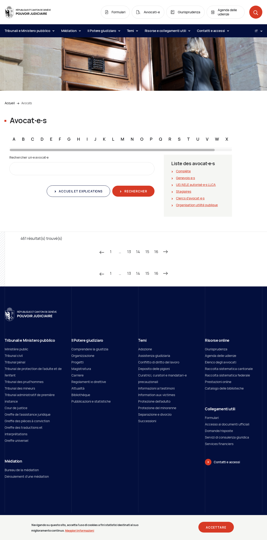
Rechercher (135, 191)
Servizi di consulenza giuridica (227, 437)
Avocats (26, 103)
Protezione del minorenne (157, 408)
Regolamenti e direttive (88, 382)
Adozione (145, 349)
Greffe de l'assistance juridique (27, 414)
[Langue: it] (256, 30)
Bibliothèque (80, 395)
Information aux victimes (156, 395)
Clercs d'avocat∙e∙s (190, 198)
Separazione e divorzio (155, 414)
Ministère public (16, 349)
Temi (132, 30)
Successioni (147, 421)
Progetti (77, 362)
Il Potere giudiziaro (104, 30)
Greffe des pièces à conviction (27, 421)
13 (129, 251)
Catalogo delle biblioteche (224, 388)
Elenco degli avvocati (220, 362)
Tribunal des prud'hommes (24, 382)
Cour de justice (16, 408)
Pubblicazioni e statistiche (91, 401)
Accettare (216, 529)
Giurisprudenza (216, 349)
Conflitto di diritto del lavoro (158, 362)
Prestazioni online (218, 382)
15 (147, 251)
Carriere (77, 375)
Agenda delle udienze (220, 355)
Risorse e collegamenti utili (167, 30)
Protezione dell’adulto (154, 401)
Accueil (10, 103)
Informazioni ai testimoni (156, 388)
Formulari (212, 417)
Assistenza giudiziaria (154, 355)
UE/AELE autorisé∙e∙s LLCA (196, 184)
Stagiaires (183, 191)
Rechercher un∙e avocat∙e (29, 157)
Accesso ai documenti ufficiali (227, 424)
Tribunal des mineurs (20, 388)
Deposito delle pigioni (154, 368)
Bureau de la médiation (22, 470)
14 (138, 251)
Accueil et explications (80, 191)
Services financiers (219, 444)
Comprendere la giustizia (89, 349)
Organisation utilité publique (197, 205)
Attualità (77, 388)
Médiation (71, 30)
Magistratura (81, 368)
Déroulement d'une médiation (27, 476)
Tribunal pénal (15, 362)
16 (156, 251)
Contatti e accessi (213, 30)
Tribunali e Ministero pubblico (29, 30)
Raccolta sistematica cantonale (229, 368)
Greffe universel (16, 440)
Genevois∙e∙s (185, 178)
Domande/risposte (219, 431)
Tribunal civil (14, 355)
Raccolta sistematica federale (227, 375)
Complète (183, 171)
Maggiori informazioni (79, 533)
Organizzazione (82, 355)
